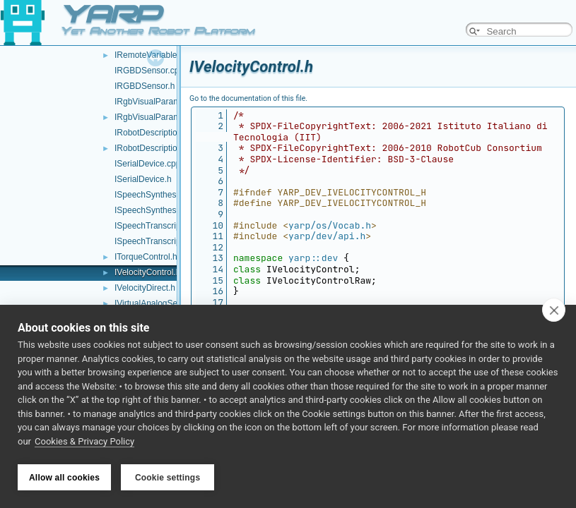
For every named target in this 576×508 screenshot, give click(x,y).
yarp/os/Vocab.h (329, 225)
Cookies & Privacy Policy (84, 443)
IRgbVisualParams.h (153, 117)
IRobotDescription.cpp (156, 133)
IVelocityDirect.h (144, 288)
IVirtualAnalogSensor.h (157, 303)
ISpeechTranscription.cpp (162, 226)
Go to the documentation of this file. (248, 98)
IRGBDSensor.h (144, 86)
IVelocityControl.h (147, 272)
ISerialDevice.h (143, 179)
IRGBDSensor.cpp (149, 70)
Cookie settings (167, 478)
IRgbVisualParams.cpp (157, 102)
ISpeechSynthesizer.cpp (160, 195)
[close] (553, 312)
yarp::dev (313, 258)
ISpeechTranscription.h (157, 241)
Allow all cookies (64, 478)
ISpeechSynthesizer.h (155, 210)
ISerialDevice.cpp (147, 164)
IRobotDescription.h (151, 148)
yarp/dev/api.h (326, 236)
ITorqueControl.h (145, 257)
